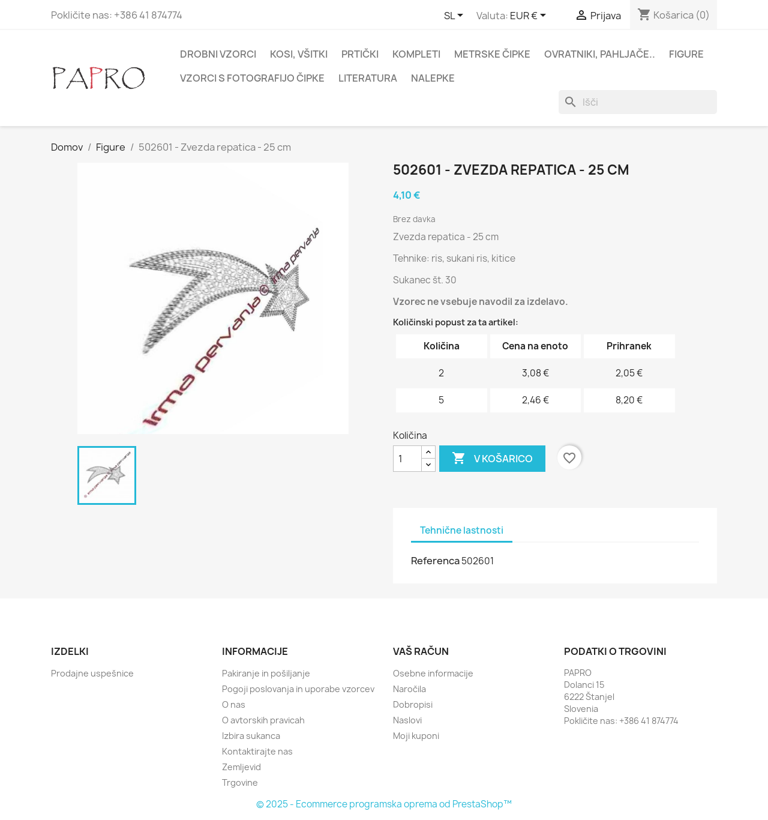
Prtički (360, 54)
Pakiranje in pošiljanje (266, 673)
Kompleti (416, 54)
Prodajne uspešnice (92, 673)
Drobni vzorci (218, 54)
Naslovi (407, 720)
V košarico (492, 458)
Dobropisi (413, 704)
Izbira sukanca (251, 735)
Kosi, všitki (299, 54)
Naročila (409, 689)
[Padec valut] (530, 16)
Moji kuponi (416, 735)
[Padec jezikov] (455, 16)
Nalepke (433, 78)
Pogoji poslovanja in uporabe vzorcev (298, 689)
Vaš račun (421, 651)
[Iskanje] (638, 102)
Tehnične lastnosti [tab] (461, 530)
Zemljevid (241, 767)
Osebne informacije (433, 673)
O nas (233, 704)
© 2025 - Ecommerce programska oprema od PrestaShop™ (384, 804)
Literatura (367, 78)
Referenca (435, 561)
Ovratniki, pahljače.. (599, 54)
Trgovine (240, 782)
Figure (686, 54)
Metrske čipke (492, 54)
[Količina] (407, 458)
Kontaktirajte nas (257, 751)
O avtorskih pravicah (263, 720)
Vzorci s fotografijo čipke (252, 78)
